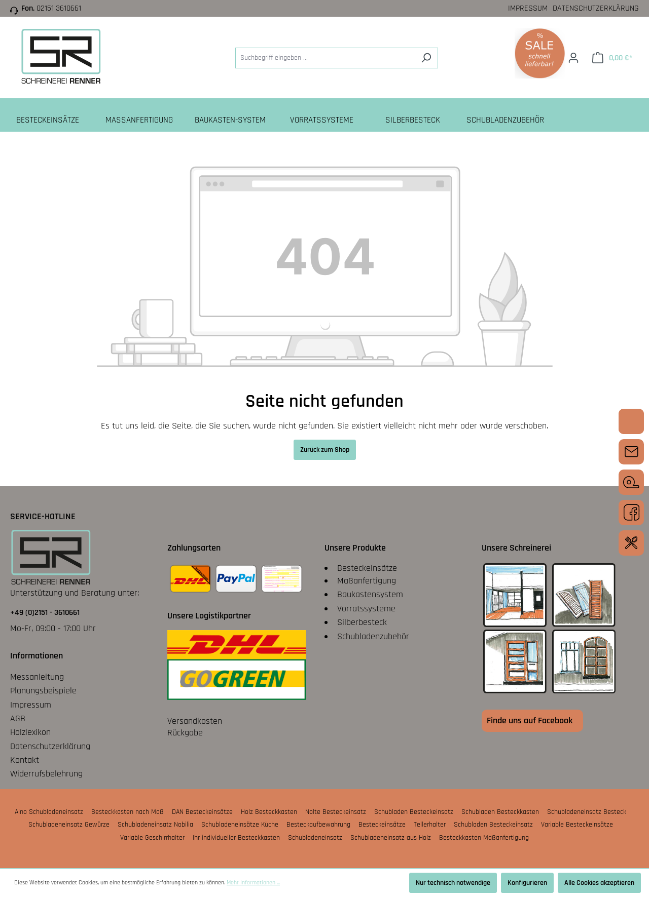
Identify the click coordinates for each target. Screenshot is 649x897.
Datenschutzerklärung (596, 8)
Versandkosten (194, 721)
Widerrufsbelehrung (46, 773)
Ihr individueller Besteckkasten (236, 837)
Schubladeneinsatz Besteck (586, 811)
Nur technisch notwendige (453, 882)
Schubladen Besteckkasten (500, 811)
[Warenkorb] (612, 58)
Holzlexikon (30, 732)
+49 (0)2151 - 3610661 (45, 612)
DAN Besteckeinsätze (202, 811)
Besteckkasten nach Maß (127, 811)
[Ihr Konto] (573, 58)
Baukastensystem (370, 594)
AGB (17, 718)
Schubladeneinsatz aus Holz (390, 837)
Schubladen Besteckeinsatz (413, 811)
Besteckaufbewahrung (318, 824)
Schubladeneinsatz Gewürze (69, 824)
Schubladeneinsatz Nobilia (155, 824)
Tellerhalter (430, 824)
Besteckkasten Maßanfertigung (484, 837)
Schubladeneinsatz (315, 837)
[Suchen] (426, 58)
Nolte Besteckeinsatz (335, 811)
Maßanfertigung (366, 581)
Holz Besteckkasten (269, 811)
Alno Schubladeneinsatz (49, 811)
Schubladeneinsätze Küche (239, 824)
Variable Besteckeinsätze (577, 824)
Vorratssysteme (366, 608)
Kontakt (24, 760)
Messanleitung (37, 677)
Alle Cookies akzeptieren (599, 882)
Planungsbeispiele (43, 690)
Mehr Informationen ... (253, 882)
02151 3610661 (59, 8)
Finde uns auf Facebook (529, 720)
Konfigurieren (527, 882)
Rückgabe (185, 732)
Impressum (528, 8)
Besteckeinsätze (367, 568)
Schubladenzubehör (373, 636)
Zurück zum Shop (324, 449)
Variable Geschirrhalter (152, 837)
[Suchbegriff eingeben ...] (325, 58)
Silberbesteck (362, 622)
